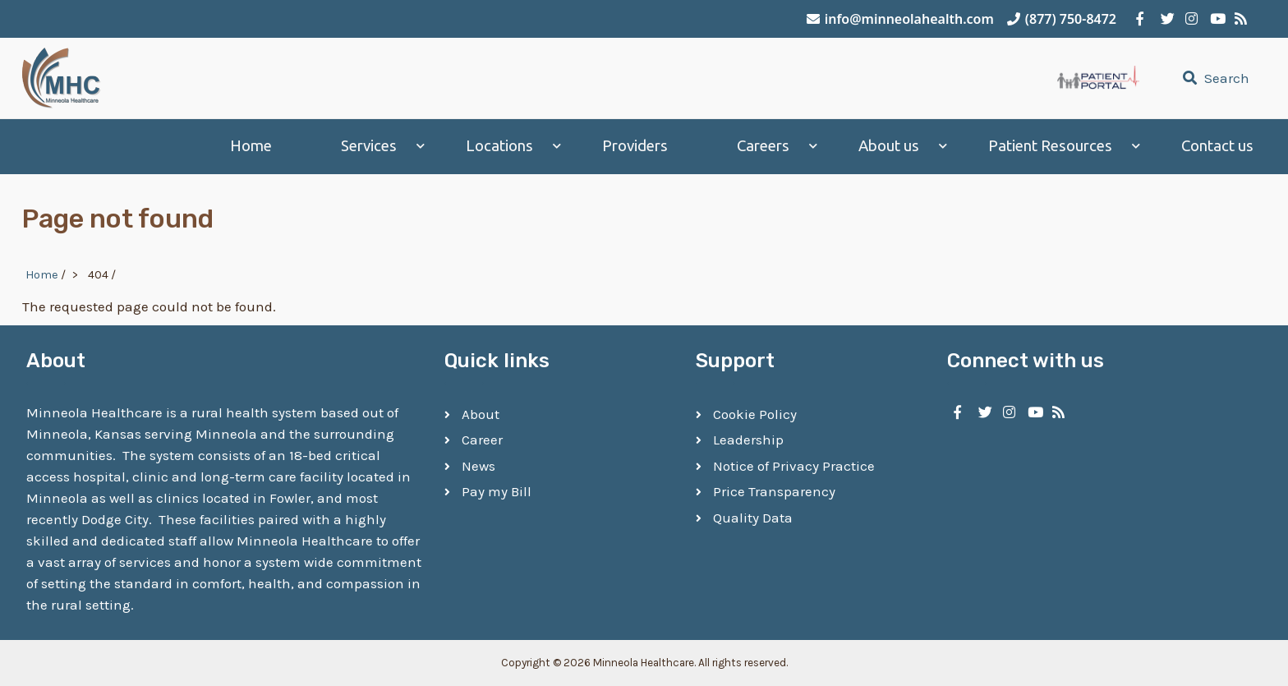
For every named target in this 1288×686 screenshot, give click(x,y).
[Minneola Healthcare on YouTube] (1214, 19)
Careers (763, 145)
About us (888, 145)
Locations (499, 145)
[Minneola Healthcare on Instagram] (1189, 19)
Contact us (1217, 145)
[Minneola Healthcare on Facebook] (1140, 19)
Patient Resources (1050, 145)
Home (251, 145)
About (480, 414)
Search (1214, 78)
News (478, 466)
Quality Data (753, 517)
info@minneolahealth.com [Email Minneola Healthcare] (900, 19)
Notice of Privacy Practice (794, 466)
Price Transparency (774, 491)
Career (482, 439)
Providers (635, 145)
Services (369, 145)
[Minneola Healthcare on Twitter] (1164, 19)
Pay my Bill (496, 491)
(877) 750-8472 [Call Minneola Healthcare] (1061, 19)
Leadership (748, 439)
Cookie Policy (755, 414)
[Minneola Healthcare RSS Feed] (1238, 19)
